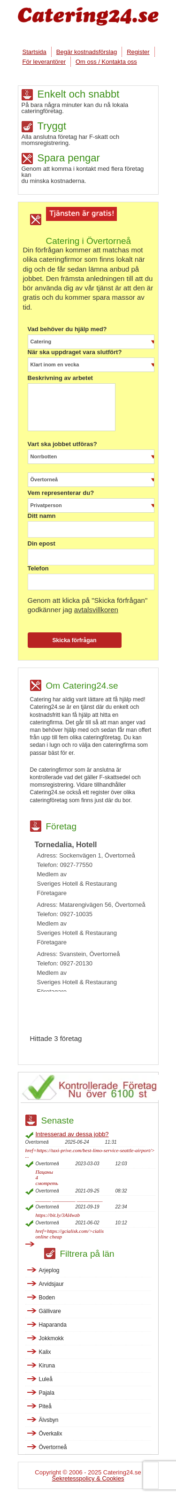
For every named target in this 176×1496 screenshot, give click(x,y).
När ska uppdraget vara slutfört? (75, 352)
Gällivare (50, 1311)
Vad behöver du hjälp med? (67, 329)
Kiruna (47, 1365)
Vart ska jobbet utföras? (62, 444)
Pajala (46, 1393)
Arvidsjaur (51, 1284)
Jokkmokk (51, 1338)
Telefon (38, 568)
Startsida (34, 51)
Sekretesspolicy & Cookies (88, 1478)
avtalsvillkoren (96, 610)
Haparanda (53, 1324)
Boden (47, 1297)
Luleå (46, 1379)
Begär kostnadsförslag (86, 51)
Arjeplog (49, 1270)
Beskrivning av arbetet (60, 378)
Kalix (45, 1352)
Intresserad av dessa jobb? (72, 1134)
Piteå (45, 1406)
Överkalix (50, 1433)
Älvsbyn (49, 1420)
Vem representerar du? (61, 493)
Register (138, 51)
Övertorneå (53, 1447)
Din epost (41, 543)
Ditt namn (42, 516)
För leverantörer (44, 61)
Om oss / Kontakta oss (106, 61)
